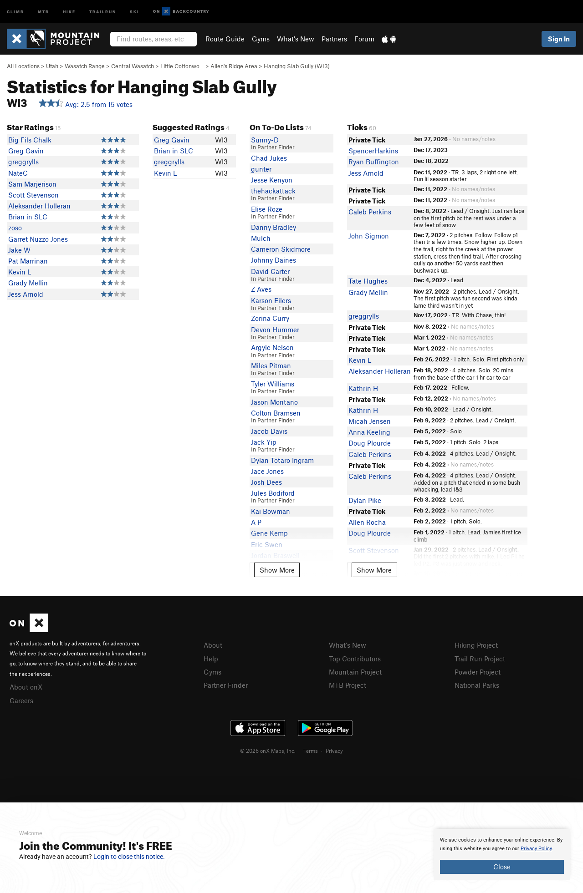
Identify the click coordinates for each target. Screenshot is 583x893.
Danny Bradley (273, 227)
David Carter (270, 271)
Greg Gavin (26, 151)
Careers (21, 700)
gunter (261, 169)
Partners (334, 39)
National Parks (477, 685)
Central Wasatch (132, 66)
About (213, 645)
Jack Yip (263, 442)
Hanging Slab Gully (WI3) (297, 66)
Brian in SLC (27, 217)
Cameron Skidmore (281, 249)
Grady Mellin (28, 283)
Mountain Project (355, 672)
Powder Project (478, 672)
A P (256, 522)
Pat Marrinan (28, 261)
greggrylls (23, 161)
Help (211, 659)
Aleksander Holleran (39, 206)
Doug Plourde (369, 443)
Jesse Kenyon (271, 180)
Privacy (334, 750)
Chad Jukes (269, 158)
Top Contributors (355, 659)
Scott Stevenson (33, 195)
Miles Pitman (271, 365)
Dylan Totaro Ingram (282, 460)
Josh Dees (266, 482)
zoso (15, 227)
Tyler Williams (272, 384)
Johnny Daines (273, 260)
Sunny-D (265, 140)
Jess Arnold (25, 294)
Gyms (261, 39)
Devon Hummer (275, 329)
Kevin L (19, 272)
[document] (502, 855)
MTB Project (347, 685)
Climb (15, 11)
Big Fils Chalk (29, 140)
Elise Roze (266, 209)
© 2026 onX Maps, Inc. (268, 750)
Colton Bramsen (276, 413)
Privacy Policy (536, 849)
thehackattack (273, 191)
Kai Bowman (270, 511)
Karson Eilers (271, 300)
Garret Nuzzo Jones (38, 239)
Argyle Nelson (272, 347)
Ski (134, 11)
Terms (310, 750)
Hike (69, 11)
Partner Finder (226, 685)
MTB (43, 11)
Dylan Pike (364, 500)
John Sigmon (368, 236)
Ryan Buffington (373, 161)
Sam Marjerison (32, 184)
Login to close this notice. (129, 856)
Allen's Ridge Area (233, 66)
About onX (26, 687)
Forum (364, 39)
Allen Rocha (367, 522)
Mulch (261, 238)
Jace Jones (267, 471)
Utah (52, 66)
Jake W (19, 250)
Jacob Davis (269, 431)
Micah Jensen (369, 421)
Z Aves (261, 289)
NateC (18, 173)
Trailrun (102, 11)
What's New (295, 39)
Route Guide (225, 39)
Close (502, 867)
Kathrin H (363, 388)
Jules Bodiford (273, 493)
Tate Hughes (368, 281)
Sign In (559, 39)
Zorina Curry (270, 318)
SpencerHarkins (373, 151)
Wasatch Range (85, 66)
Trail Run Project (480, 659)
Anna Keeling (369, 432)
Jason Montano (274, 402)
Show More (277, 570)
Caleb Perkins (369, 212)
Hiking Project (476, 645)
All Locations (23, 66)
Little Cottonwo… (182, 66)
